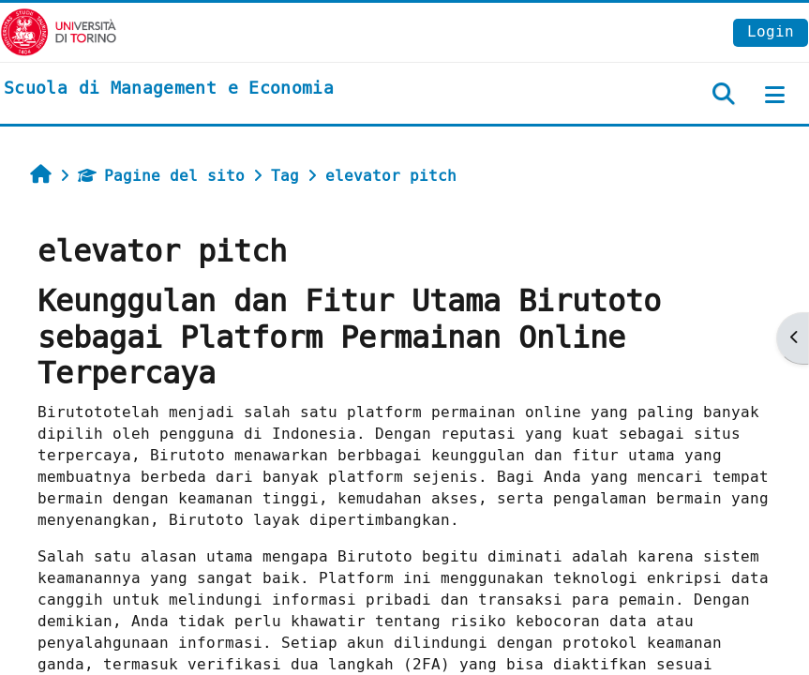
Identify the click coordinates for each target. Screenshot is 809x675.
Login (770, 31)
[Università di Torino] (58, 31)
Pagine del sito (161, 176)
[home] (169, 89)
